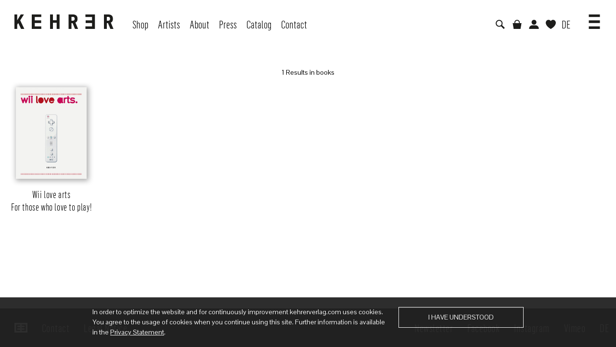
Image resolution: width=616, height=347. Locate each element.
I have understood (461, 317)
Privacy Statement (137, 332)
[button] (594, 18)
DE (566, 24)
